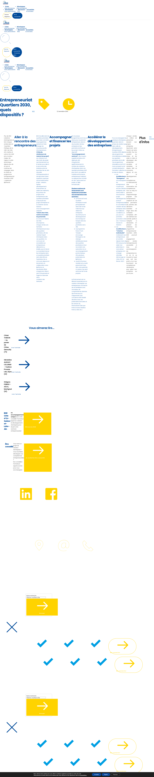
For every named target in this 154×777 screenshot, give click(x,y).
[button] (29, 582)
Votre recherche (31, 595)
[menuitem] (10, 7)
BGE (33, 111)
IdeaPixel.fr (3, 565)
